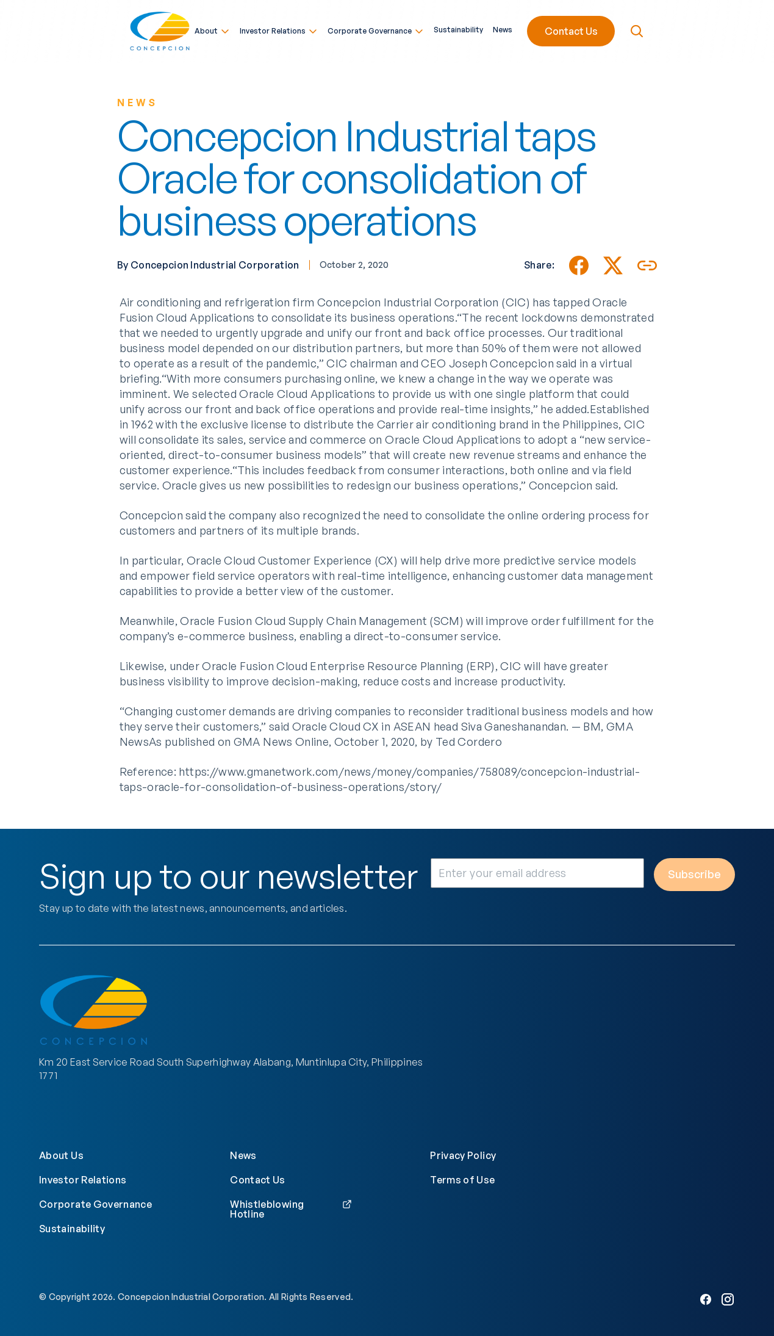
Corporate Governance (376, 29)
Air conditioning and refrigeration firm (217, 302)
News (502, 28)
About (212, 29)
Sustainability (458, 28)
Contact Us (571, 29)
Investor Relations (279, 29)
